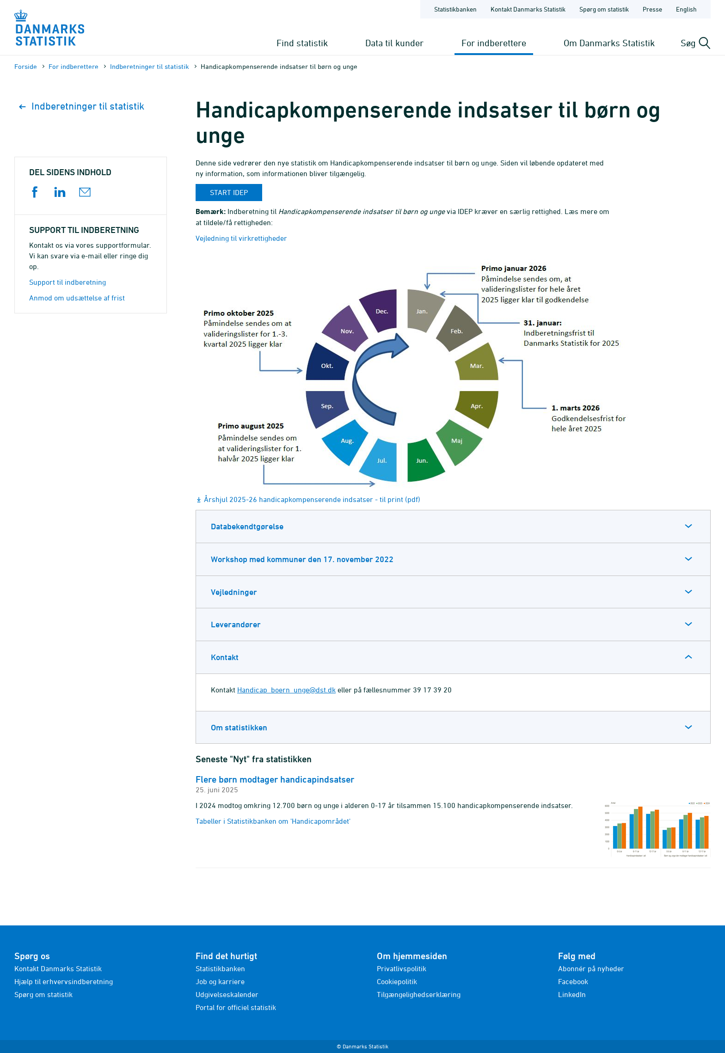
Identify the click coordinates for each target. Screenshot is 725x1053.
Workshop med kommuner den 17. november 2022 (302, 559)
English (686, 9)
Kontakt (225, 657)
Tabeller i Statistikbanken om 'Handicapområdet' (273, 821)
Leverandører (236, 624)
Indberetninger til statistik (149, 66)
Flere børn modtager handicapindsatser (275, 779)
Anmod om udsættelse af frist (77, 298)
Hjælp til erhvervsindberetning (63, 981)
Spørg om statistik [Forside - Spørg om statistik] (604, 9)
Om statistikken (239, 727)
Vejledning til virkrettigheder (241, 238)
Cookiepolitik (397, 981)
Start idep (229, 192)
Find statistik (302, 42)
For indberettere (493, 42)
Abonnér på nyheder (591, 968)
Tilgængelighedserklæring (419, 994)
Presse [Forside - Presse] (652, 9)
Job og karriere (220, 981)
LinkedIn (572, 994)
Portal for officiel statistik (236, 1007)
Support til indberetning (67, 282)
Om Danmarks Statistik (609, 42)
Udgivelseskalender (227, 994)
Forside (25, 66)
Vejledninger (234, 592)
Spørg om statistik (43, 994)
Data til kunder (394, 42)
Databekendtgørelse (247, 526)
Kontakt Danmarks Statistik (58, 968)
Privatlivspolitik (401, 968)
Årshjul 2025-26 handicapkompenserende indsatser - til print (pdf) (312, 499)
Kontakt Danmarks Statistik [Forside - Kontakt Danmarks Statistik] (528, 9)
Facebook (573, 981)
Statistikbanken (455, 9)
